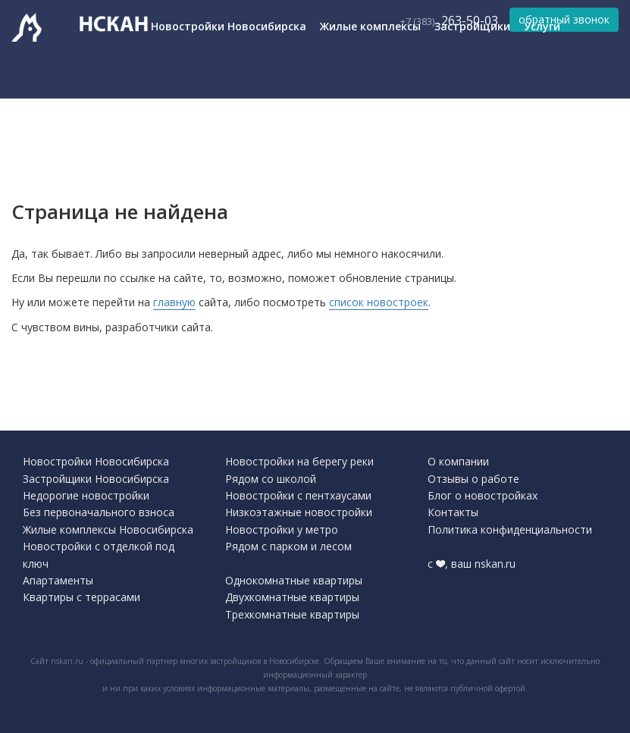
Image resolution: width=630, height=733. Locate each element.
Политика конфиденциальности (510, 529)
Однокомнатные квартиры (293, 580)
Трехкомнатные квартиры (292, 614)
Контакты (453, 512)
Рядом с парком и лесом (288, 546)
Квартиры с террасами (81, 597)
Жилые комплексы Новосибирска (108, 529)
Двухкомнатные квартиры (292, 597)
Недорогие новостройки (86, 495)
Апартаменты (58, 580)
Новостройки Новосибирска (228, 26)
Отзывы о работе (473, 478)
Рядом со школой (270, 478)
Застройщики (472, 26)
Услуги (542, 26)
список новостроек (378, 302)
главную (174, 302)
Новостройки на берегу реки (299, 461)
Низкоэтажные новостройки (298, 512)
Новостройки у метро (281, 529)
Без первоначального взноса (98, 512)
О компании (458, 461)
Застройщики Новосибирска (96, 478)
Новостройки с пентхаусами (298, 495)
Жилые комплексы (370, 26)
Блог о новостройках (483, 495)
